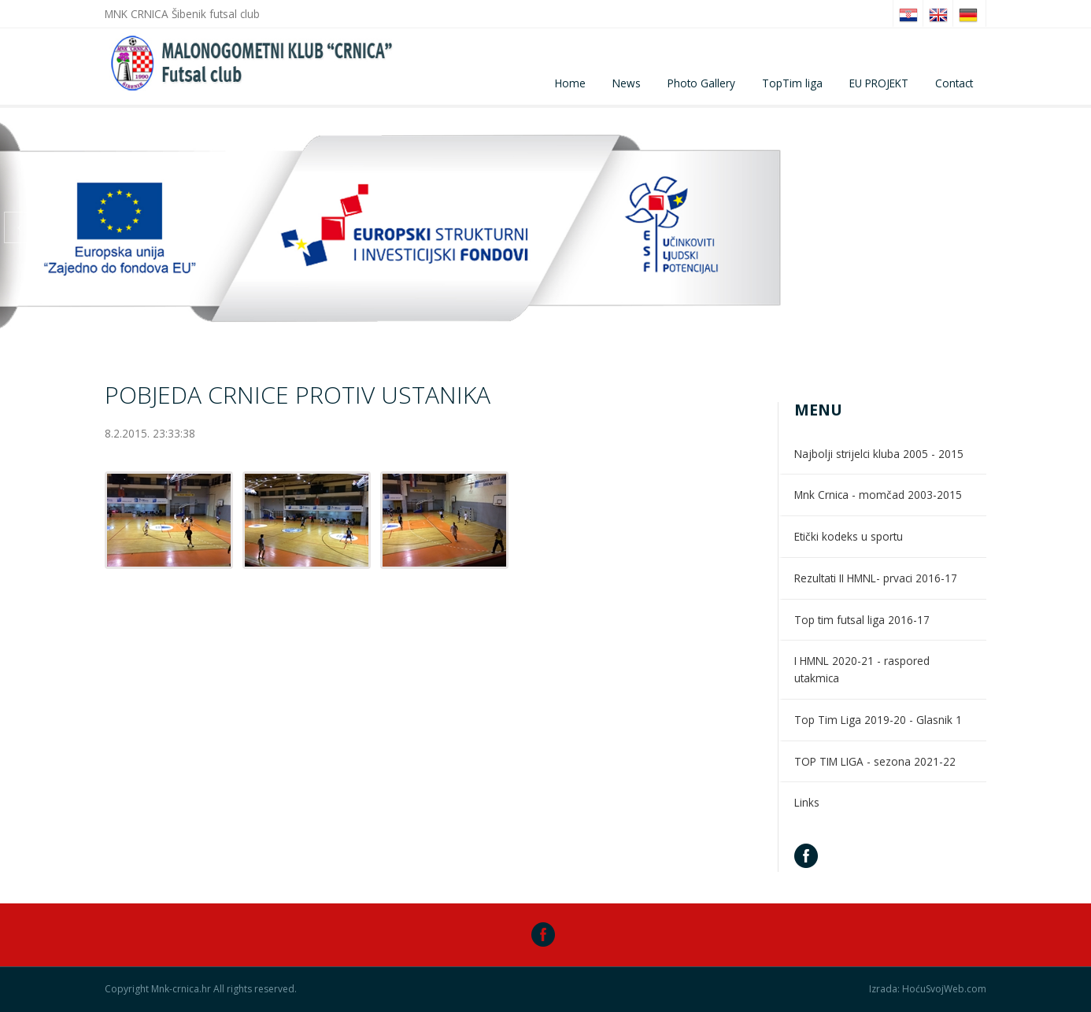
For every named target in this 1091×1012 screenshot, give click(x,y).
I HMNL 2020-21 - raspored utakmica (862, 669)
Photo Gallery (701, 83)
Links (806, 802)
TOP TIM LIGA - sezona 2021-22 (875, 761)
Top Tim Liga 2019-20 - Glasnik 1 (878, 719)
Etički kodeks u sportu (848, 536)
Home (570, 83)
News (626, 83)
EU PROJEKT (878, 83)
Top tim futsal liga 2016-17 (862, 619)
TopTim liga (792, 83)
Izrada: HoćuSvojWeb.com (927, 989)
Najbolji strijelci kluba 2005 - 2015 (878, 453)
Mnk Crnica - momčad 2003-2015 (878, 494)
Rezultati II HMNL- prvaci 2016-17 (875, 578)
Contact (954, 83)
